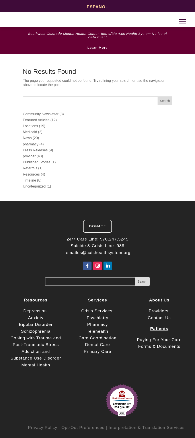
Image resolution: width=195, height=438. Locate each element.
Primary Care (97, 351)
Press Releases (35, 150)
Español (97, 6)
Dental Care (97, 344)
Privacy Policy (42, 427)
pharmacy (30, 144)
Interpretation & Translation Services (147, 427)
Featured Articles (36, 120)
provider (29, 156)
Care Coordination (97, 338)
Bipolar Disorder (36, 324)
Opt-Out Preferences (82, 427)
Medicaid (30, 132)
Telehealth (97, 331)
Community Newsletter (40, 114)
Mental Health (35, 365)
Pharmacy (97, 324)
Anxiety (35, 317)
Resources (31, 174)
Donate (97, 226)
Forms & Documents (159, 346)
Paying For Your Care (159, 339)
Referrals (30, 168)
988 (121, 245)
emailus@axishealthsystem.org (98, 252)
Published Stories (37, 162)
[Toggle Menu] (182, 21)
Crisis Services (97, 311)
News (27, 138)
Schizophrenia (36, 331)
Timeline (29, 180)
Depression (35, 311)
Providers (159, 311)
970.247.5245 (114, 239)
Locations (30, 126)
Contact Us (159, 317)
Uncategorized (34, 186)
